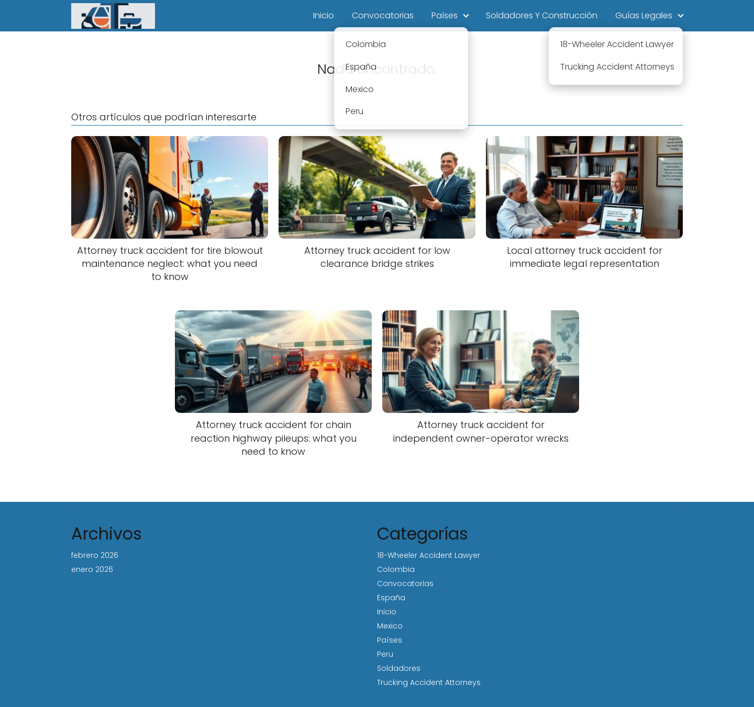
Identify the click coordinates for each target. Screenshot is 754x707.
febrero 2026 (94, 555)
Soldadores (398, 668)
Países (444, 15)
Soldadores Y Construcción (541, 15)
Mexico (390, 626)
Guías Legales (643, 15)
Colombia (396, 569)
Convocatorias (383, 15)
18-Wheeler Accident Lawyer (428, 555)
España (391, 597)
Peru (385, 654)
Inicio (323, 15)
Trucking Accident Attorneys (429, 682)
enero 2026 (92, 569)
